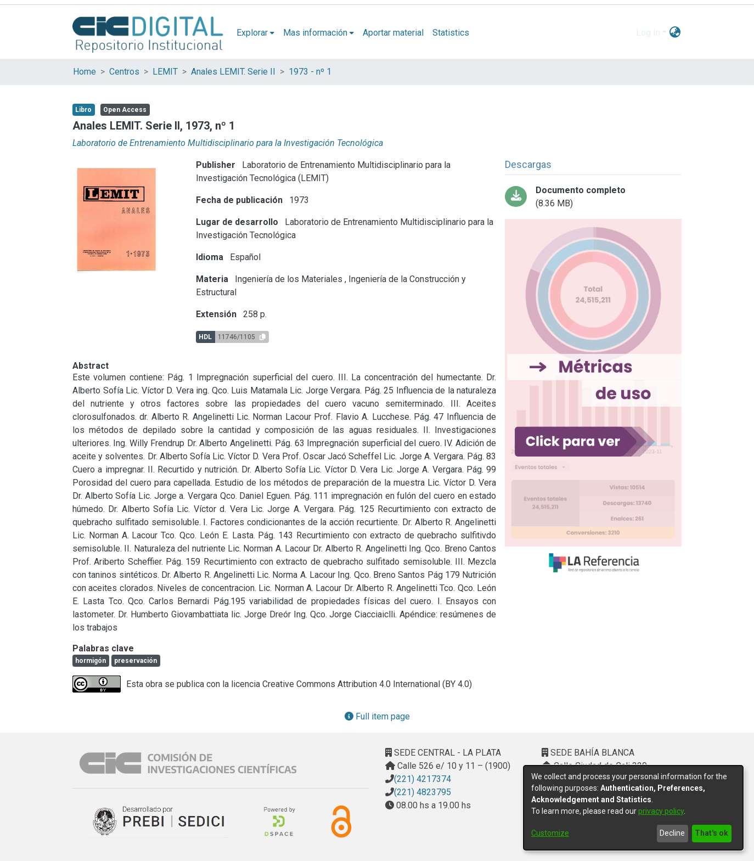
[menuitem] (255, 33)
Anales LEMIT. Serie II (233, 71)
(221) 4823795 (422, 792)
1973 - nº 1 (310, 71)
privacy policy (661, 811)
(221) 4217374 (422, 779)
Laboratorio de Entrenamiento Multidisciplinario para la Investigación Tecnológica (227, 143)
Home (84, 71)
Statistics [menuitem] (450, 32)
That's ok (711, 833)
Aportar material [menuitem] (393, 32)
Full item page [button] (377, 716)
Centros (124, 71)
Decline (672, 833)
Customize (550, 833)
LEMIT (165, 71)
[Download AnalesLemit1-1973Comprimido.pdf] (593, 197)
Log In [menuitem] (648, 32)
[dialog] (633, 808)
